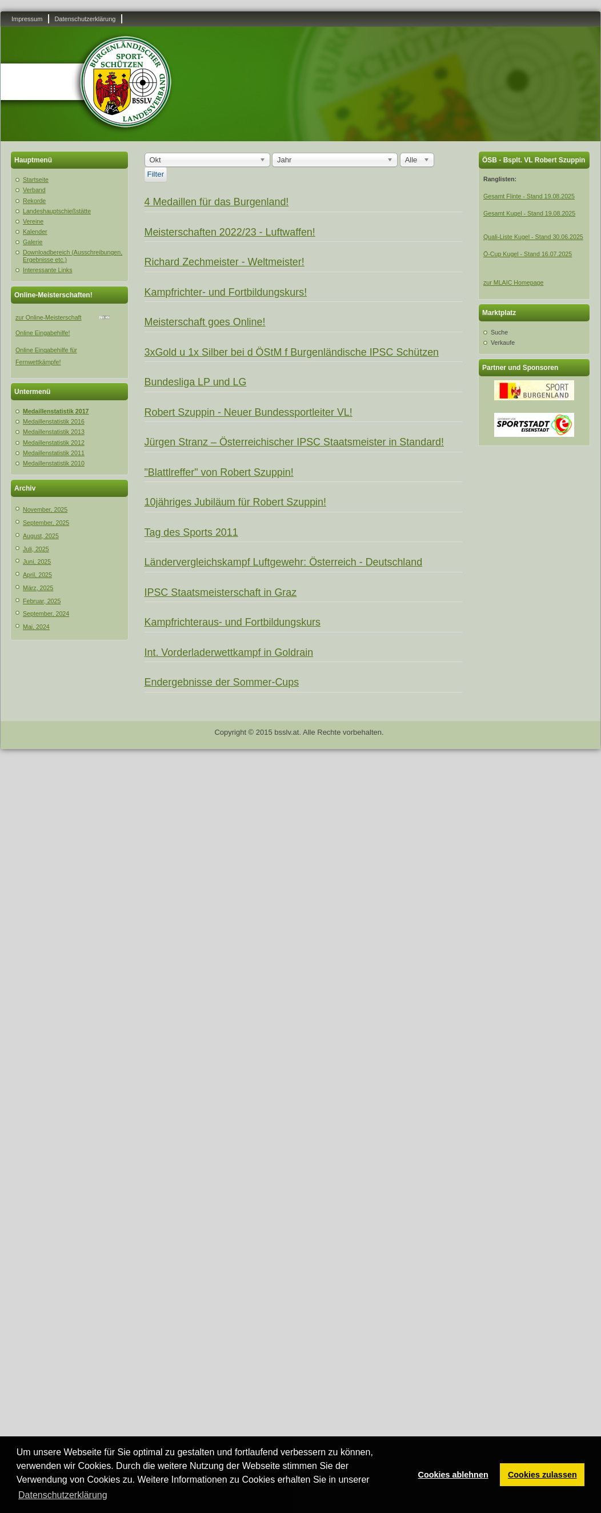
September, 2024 (46, 613)
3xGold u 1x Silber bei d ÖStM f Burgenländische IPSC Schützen (292, 352)
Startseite (36, 179)
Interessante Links (47, 269)
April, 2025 (37, 574)
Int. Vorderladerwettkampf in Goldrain (229, 652)
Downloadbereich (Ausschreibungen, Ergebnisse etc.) (72, 256)
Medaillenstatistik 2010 (54, 463)
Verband (34, 189)
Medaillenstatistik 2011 (54, 452)
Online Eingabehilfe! (42, 332)
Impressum (26, 18)
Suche (499, 332)
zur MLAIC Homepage (513, 282)
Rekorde (34, 200)
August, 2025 (41, 535)
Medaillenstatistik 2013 (54, 431)
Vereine (33, 221)
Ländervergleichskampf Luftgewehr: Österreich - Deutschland (284, 562)
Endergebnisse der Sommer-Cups (222, 682)
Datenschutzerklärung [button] (62, 1495)
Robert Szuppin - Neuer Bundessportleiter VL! (248, 412)
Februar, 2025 (42, 601)
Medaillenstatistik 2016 (54, 421)
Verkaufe (503, 342)
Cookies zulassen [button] (542, 1474)
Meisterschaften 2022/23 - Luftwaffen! (230, 232)
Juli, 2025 (36, 549)
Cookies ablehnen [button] (453, 1474)
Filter (156, 174)
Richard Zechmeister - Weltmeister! (224, 262)
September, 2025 (46, 522)
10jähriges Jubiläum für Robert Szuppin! (236, 502)
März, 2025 (38, 587)
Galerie (32, 241)
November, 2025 (45, 509)
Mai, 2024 (36, 626)
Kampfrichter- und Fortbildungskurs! (226, 292)
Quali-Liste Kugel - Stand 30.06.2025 (533, 236)
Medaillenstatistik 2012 (54, 442)
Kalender (35, 231)
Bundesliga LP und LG (196, 382)
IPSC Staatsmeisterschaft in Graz (221, 592)
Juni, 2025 (37, 561)
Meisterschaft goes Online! (205, 322)
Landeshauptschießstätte (57, 211)
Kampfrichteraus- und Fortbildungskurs (233, 622)
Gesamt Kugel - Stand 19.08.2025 (529, 213)
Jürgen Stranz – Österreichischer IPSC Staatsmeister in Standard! (294, 442)
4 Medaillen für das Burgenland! (217, 202)
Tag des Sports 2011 (191, 532)
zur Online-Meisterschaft (48, 317)
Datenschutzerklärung (84, 18)
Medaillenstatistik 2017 (56, 411)
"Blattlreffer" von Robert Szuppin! (219, 472)
